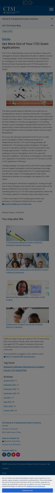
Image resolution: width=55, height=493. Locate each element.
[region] (27, 484)
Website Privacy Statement (36, 486)
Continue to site (27, 490)
